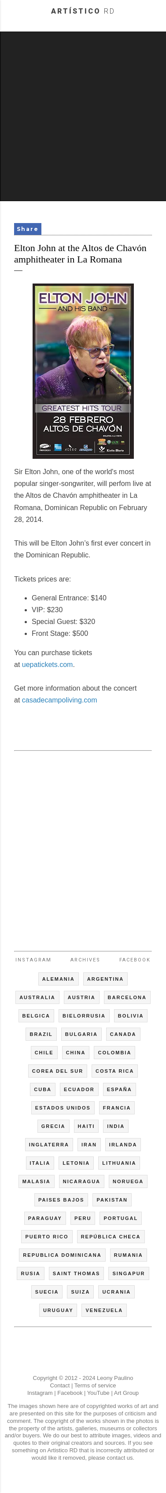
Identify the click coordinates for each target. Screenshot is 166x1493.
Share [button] (28, 229)
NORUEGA (128, 1181)
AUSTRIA (82, 997)
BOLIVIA (131, 1015)
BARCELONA (127, 997)
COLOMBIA (114, 1052)
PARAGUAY (45, 1218)
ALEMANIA (58, 979)
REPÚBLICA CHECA (111, 1236)
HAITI (86, 1126)
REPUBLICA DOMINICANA (62, 1255)
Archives (85, 960)
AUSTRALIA (37, 997)
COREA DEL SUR (57, 1071)
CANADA (123, 1034)
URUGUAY (58, 1310)
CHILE (44, 1052)
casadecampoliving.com (59, 700)
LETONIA (76, 1163)
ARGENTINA (105, 979)
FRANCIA (117, 1107)
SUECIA (47, 1291)
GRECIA (53, 1126)
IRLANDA (123, 1144)
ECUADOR (79, 1089)
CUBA (43, 1089)
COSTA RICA (115, 1071)
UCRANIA (116, 1291)
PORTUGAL (120, 1218)
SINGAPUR (128, 1273)
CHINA (76, 1052)
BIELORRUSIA (84, 1015)
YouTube (98, 1393)
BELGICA (36, 1015)
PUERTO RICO (46, 1236)
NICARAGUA (81, 1181)
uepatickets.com (47, 664)
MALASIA (36, 1181)
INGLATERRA (49, 1144)
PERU (83, 1218)
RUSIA (30, 1273)
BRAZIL (41, 1034)
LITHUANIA (119, 1163)
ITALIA (40, 1163)
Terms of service (95, 1385)
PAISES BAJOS (61, 1199)
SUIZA (80, 1291)
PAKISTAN (112, 1199)
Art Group (126, 1393)
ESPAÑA (119, 1089)
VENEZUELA (104, 1310)
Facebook (135, 960)
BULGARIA (81, 1034)
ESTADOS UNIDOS (63, 1107)
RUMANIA (128, 1255)
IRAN (89, 1144)
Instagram (33, 960)
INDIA (116, 1126)
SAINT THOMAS (76, 1273)
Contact (60, 1385)
